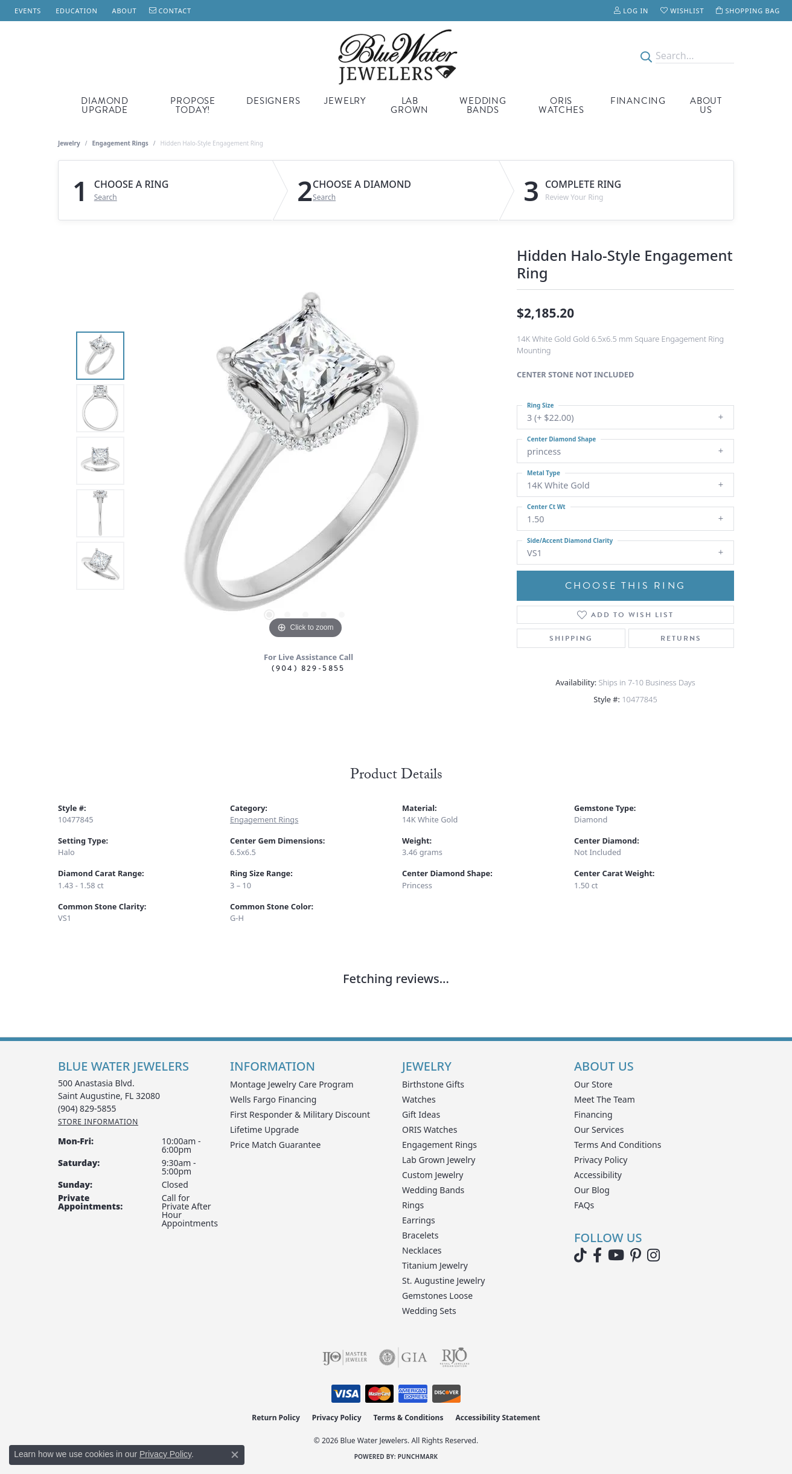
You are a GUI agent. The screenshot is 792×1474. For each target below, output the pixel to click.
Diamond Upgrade (105, 105)
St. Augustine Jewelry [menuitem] (443, 1280)
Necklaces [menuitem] (422, 1250)
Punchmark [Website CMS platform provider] (418, 1456)
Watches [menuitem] (419, 1099)
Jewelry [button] (345, 100)
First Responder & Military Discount (300, 1114)
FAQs (584, 1205)
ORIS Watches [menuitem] (429, 1129)
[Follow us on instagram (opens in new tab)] (653, 1255)
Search (105, 197)
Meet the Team (604, 1099)
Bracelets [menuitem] (420, 1235)
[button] (631, 10)
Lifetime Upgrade (264, 1129)
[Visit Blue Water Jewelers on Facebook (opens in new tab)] (597, 1255)
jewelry (69, 143)
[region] (305, 461)
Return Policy (276, 1417)
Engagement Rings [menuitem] (439, 1144)
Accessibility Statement (497, 1417)
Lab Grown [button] (410, 105)
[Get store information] (98, 1122)
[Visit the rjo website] (454, 1357)
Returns (680, 638)
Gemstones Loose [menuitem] (437, 1295)
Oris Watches (561, 105)
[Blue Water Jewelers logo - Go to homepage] (396, 56)
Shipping (571, 638)
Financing (638, 100)
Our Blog (592, 1190)
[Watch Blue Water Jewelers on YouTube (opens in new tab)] (616, 1255)
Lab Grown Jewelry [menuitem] (439, 1159)
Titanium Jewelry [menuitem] (435, 1265)
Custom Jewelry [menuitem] (432, 1175)
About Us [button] (706, 105)
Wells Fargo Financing (273, 1099)
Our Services (599, 1129)
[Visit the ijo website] (345, 1357)
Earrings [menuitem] (418, 1220)
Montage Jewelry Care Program (292, 1084)
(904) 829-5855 (308, 668)
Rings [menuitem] (413, 1205)
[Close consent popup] (234, 1454)
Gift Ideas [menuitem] (421, 1114)
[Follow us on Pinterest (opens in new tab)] (635, 1255)
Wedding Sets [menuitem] (429, 1310)
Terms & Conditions (409, 1417)
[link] (26, 10)
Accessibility (598, 1175)
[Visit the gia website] (403, 1357)
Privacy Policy (600, 1159)
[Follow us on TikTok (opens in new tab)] (580, 1255)
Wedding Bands (482, 105)
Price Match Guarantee (275, 1144)
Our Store (593, 1084)
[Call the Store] (87, 1108)
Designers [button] (273, 100)
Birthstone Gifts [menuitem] (433, 1084)
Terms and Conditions (617, 1144)
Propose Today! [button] (193, 105)
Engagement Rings (120, 143)
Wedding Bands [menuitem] (433, 1190)
